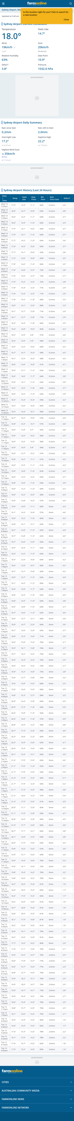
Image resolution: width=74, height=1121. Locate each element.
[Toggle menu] (3, 3)
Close (66, 19)
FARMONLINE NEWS (37, 1099)
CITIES (37, 1082)
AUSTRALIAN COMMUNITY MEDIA (37, 1090)
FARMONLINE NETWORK (37, 1107)
